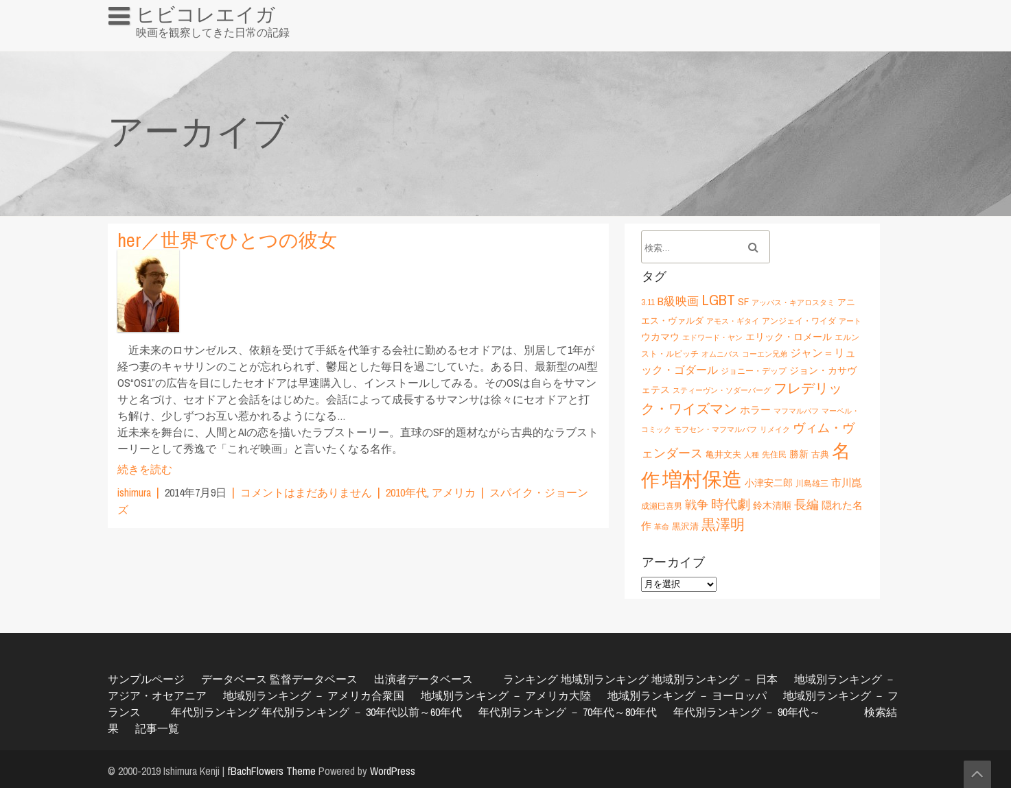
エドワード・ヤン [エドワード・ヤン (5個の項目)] (712, 337)
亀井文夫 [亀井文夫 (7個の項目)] (723, 454)
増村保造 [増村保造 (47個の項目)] (702, 479)
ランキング (530, 678)
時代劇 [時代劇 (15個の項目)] (730, 504)
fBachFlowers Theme (271, 770)
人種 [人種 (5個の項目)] (751, 454)
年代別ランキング (215, 711)
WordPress (392, 770)
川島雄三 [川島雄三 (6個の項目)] (811, 483)
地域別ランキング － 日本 (714, 678)
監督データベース (314, 678)
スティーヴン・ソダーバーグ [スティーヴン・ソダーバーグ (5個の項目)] (722, 390)
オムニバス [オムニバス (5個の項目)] (720, 354)
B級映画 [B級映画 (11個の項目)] (678, 301)
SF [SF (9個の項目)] (743, 301)
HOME (129, 43)
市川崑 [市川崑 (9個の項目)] (846, 482)
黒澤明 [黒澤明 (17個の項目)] (723, 524)
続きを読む (144, 469)
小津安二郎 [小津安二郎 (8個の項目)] (769, 482)
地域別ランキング (605, 678)
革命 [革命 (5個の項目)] (661, 527)
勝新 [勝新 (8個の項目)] (799, 453)
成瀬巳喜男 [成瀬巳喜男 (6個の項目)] (661, 506)
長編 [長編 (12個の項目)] (806, 504)
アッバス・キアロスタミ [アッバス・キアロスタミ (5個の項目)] (793, 302)
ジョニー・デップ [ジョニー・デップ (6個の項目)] (754, 371)
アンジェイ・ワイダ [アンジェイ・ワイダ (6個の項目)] (799, 320)
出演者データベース (423, 678)
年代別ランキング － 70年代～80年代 (567, 711)
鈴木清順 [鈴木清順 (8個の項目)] (772, 505)
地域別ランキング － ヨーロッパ (687, 695)
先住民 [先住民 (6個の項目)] (774, 454)
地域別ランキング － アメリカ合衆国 (313, 695)
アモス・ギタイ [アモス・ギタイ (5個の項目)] (732, 321)
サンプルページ (146, 678)
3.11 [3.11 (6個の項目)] (648, 302)
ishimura (134, 492)
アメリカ (454, 492)
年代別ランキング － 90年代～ (746, 711)
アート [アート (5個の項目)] (850, 321)
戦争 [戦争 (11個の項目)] (696, 504)
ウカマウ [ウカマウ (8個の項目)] (660, 336)
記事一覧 (157, 728)
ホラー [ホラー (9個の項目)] (755, 410)
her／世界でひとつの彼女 (227, 240)
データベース (234, 678)
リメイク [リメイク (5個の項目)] (775, 429)
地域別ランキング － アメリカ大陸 (506, 695)
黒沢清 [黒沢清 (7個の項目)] (685, 526)
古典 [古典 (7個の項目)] (820, 454)
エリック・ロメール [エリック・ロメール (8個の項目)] (788, 336)
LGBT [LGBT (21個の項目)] (718, 299)
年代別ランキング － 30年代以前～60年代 (362, 711)
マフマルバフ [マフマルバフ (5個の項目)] (796, 411)
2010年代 (406, 492)
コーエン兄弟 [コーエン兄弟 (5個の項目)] (764, 354)
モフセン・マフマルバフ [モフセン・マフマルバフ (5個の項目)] (715, 429)
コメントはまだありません (306, 492)
